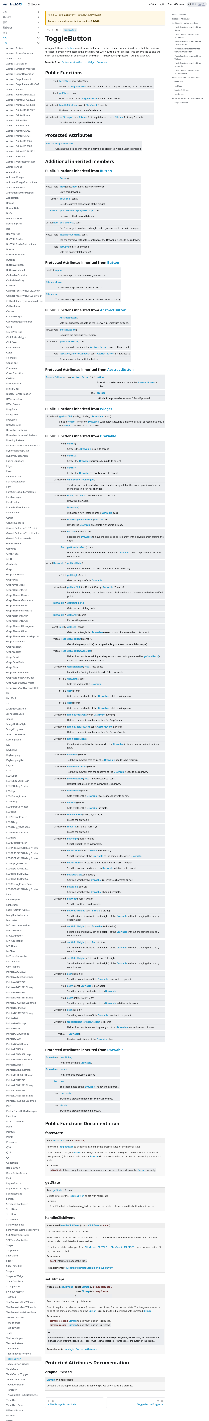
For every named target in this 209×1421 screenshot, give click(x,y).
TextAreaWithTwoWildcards (21, 1307)
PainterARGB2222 (16, 982)
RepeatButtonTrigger (17, 1188)
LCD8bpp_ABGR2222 (17, 863)
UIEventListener (15, 1410)
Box (8, 228)
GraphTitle (12, 667)
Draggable (12, 414)
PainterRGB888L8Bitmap (19, 1075)
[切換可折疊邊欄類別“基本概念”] (38, 17)
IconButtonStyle (15, 713)
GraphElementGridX (17, 615)
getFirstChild (74, 563)
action (100, 377)
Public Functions (179, 14)
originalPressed (64, 143)
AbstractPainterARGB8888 (20, 104)
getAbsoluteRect (76, 547)
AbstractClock (13, 58)
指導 (5, 32)
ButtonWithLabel (15, 270)
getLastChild (66, 416)
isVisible (71, 802)
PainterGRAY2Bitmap (17, 1033)
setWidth (72, 898)
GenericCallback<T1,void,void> (23, 533)
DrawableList (13, 424)
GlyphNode (12, 553)
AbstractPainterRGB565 (19, 141)
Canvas (10, 311)
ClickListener (13, 347)
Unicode (10, 1415)
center (70, 443)
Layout (10, 765)
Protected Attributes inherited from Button (187, 36)
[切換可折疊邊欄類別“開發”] (38, 22)
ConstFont (11, 362)
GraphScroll (12, 657)
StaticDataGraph (15, 1281)
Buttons (10, 259)
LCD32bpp (11, 822)
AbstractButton (14, 48)
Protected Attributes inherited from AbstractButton (187, 50)
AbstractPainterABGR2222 (20, 94)
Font (8, 486)
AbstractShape (14, 166)
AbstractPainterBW (16, 120)
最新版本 (94, 21)
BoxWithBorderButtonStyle (21, 244)
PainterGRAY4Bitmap (17, 1044)
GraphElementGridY (17, 620)
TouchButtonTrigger (17, 1374)
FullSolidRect (13, 512)
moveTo (71, 826)
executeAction (67, 329)
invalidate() (105, 1340)
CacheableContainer (17, 275)
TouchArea (12, 1369)
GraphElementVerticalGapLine (22, 636)
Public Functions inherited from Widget (188, 57)
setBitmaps (65, 117)
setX (69, 973)
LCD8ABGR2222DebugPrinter (22, 848)
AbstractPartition (15, 156)
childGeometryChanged (80, 479)
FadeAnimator (14, 476)
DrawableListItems (16, 430)
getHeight (73, 575)
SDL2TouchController (17, 1235)
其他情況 (7, 27)
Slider (9, 1260)
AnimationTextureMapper (20, 192)
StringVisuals (13, 1286)
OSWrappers (13, 966)
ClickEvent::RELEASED (122, 1247)
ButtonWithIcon (15, 264)
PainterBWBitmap (16, 1023)
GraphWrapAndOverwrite (20, 682)
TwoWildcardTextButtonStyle (22, 1394)
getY (69, 702)
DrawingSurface (15, 440)
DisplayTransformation (18, 393)
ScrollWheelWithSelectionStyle (22, 1229)
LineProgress (13, 899)
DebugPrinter (13, 383)
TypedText (11, 1400)
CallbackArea (13, 306)
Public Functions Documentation (186, 77)
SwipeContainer (15, 1291)
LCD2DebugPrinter (16, 817)
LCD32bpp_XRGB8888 (18, 827)
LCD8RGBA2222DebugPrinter (22, 889)
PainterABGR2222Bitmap (19, 977)
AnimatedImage (15, 177)
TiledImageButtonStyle (18, 1353)
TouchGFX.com (176, 4)
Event (9, 471)
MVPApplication (14, 940)
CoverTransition (14, 373)
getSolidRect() (151, 656)
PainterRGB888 (14, 1064)
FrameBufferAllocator (18, 507)
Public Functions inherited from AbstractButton (188, 43)
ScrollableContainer (17, 1204)
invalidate (72, 754)
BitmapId (99, 519)
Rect (8, 1178)
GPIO (9, 559)
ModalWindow (14, 930)
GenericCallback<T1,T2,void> (21, 528)
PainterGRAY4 (13, 1038)
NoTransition (13, 961)
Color (9, 352)
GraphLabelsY (13, 651)
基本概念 (7, 17)
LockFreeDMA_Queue (18, 909)
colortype (11, 357)
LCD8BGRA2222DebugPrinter (22, 858)
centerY (71, 467)
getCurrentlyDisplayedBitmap (76, 210)
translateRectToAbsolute (81, 1021)
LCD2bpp (11, 811)
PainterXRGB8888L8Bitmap (21, 1100)
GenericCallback (15, 522)
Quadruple (12, 1162)
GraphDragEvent (15, 584)
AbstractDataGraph (16, 63)
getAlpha (65, 198)
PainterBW (12, 1018)
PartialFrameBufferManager (21, 1111)
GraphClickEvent (15, 574)
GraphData (12, 579)
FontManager (13, 497)
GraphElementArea (16, 590)
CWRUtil (10, 378)
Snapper (10, 1271)
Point (9, 1126)
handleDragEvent (77, 714)
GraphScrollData (15, 662)
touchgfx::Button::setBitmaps (81, 1349)
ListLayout (12, 904)
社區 (162, 4)
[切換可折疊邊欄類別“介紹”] (38, 12)
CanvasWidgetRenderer (19, 321)
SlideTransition (14, 1265)
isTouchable (73, 790)
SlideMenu (12, 1255)
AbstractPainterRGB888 (19, 146)
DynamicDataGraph (17, 455)
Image (9, 719)
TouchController (15, 1384)
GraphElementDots (16, 605)
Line (8, 894)
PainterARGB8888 (16, 992)
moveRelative (74, 814)
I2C (8, 703)
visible (63, 1105)
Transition (11, 1389)
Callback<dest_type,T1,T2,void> (23, 290)
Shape (9, 1245)
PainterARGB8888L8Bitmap (21, 1002)
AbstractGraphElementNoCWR (22, 84)
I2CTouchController (16, 708)
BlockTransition (14, 218)
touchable (65, 1093)
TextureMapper (14, 1338)
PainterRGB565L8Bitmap (19, 1059)
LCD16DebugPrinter (17, 786)
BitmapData (12, 208)
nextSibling (66, 1057)
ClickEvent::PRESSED (96, 1247)
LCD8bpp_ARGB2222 (17, 868)
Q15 (8, 1152)
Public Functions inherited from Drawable (188, 64)
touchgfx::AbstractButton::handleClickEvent (89, 1267)
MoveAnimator (14, 935)
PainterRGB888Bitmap (18, 1069)
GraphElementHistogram (20, 626)
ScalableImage (14, 1193)
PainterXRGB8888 (15, 1090)
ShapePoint (12, 1250)
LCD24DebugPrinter (17, 806)
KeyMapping (13, 755)
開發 (5, 22)
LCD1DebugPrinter (16, 796)
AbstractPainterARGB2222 (20, 99)
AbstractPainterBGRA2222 (20, 110)
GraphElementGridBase (19, 610)
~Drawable (73, 1033)
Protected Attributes (181, 18)
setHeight (72, 838)
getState (64, 93)
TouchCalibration (15, 1379)
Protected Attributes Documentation (187, 98)
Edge (9, 466)
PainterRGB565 (14, 1049)
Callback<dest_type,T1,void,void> (23, 295)
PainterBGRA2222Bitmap (19, 1013)
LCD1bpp (11, 791)
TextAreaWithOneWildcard (20, 1302)
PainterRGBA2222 (16, 1080)
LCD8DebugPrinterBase (19, 884)
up (56, 294)
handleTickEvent (76, 738)
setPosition (73, 850)
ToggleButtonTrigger (17, 1364)
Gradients (11, 564)
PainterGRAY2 (13, 1028)
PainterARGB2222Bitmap (19, 987)
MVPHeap (11, 946)
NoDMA (10, 951)
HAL (8, 693)
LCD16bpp (11, 775)
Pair (8, 1106)
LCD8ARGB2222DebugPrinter (22, 853)
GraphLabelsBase (15, 641)
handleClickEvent (69, 105)
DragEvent (12, 409)
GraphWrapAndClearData (20, 677)
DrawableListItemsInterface (21, 435)
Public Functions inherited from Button (188, 28)
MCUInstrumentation (18, 925)
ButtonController (15, 254)
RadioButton (13, 1167)
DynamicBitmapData (17, 450)
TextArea (11, 1296)
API (5, 37)
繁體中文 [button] (32, 4)
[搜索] (197, 4)
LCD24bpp (11, 801)
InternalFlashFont (16, 734)
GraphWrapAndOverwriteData (22, 688)
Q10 (8, 1147)
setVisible (72, 886)
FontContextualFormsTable (21, 491)
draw (62, 186)
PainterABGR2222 (16, 971)
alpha (58, 270)
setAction (65, 353)
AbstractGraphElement (18, 79)
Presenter (11, 1142)
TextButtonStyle (15, 1317)
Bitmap (10, 203)
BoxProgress (13, 233)
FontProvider (13, 502)
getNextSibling (75, 602)
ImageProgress (14, 729)
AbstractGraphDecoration (20, 74)
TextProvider (13, 1327)
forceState (65, 81)
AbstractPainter (14, 89)
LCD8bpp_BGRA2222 (17, 873)
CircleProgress (14, 332)
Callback (10, 285)
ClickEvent (11, 342)
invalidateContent (70, 234)
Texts (9, 1333)
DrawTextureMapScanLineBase (23, 445)
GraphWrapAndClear (17, 672)
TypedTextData (14, 1405)
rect (62, 1081)
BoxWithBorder (14, 239)
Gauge (9, 517)
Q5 (7, 1157)
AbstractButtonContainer (20, 53)
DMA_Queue (13, 404)
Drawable (11, 419)
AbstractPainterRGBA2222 (20, 151)
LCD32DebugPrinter (17, 832)
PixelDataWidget (15, 1121)
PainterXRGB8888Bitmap (19, 1095)
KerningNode (13, 739)
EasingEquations (15, 461)
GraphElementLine (16, 631)
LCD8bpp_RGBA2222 (17, 878)
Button (10, 249)
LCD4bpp (11, 837)
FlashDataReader (15, 481)
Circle (9, 326)
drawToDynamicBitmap (80, 519)
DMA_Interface (14, 399)
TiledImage (12, 1348)
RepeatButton (13, 1183)
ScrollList (11, 1214)
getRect (71, 627)
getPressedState (69, 341)
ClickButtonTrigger (16, 337)
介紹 (5, 12)
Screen (10, 1198)
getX (69, 690)
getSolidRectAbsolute (79, 650)
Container (11, 368)
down (58, 282)
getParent (72, 614)
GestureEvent (13, 543)
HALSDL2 (11, 698)
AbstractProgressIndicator (20, 161)
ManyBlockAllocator (17, 915)
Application (12, 197)
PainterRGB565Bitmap (18, 1054)
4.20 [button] (151, 4)
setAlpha (65, 246)
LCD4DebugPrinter (16, 842)
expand (71, 531)
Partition (11, 1116)
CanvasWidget (14, 316)
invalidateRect (75, 778)
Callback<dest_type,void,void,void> (23, 301)
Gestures (11, 548)
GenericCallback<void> (18, 538)
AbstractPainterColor (17, 125)
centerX (71, 455)
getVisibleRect (75, 666)
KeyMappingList (15, 760)
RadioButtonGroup (16, 1173)
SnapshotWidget (15, 1276)
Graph (9, 569)
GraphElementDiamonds (19, 600)
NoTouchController (16, 956)
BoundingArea (14, 223)
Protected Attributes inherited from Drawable (187, 72)
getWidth (72, 678)
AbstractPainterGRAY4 (18, 135)
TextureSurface (14, 1343)
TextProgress (13, 1322)
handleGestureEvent (78, 726)
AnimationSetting (15, 187)
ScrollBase (11, 1209)
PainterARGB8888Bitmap (19, 997)
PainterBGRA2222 (16, 1007)
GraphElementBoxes (17, 595)
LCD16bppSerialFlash (17, 780)
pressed (101, 392)
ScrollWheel (12, 1219)
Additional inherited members (185, 23)
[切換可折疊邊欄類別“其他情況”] (38, 27)
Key (8, 744)
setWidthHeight (76, 910)
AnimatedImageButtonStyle (21, 182)
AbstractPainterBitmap (18, 115)
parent (63, 1069)
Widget (91, 62)
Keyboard (11, 749)
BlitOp (9, 213)
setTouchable (74, 874)
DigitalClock (12, 388)
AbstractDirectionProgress (20, 68)
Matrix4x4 (11, 920)
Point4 (9, 1136)
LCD (8, 770)
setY (69, 1009)
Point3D (10, 1131)
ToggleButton (13, 1358)
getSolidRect (67, 222)
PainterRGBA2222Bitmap (19, 1085)
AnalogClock (13, 172)
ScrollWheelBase (15, 1224)
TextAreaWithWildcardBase (21, 1312)
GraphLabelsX (13, 646)
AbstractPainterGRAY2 (18, 130)
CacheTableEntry (15, 280)
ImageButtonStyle (16, 724)
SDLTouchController (17, 1240)
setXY (70, 985)
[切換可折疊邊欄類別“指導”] (38, 32)
